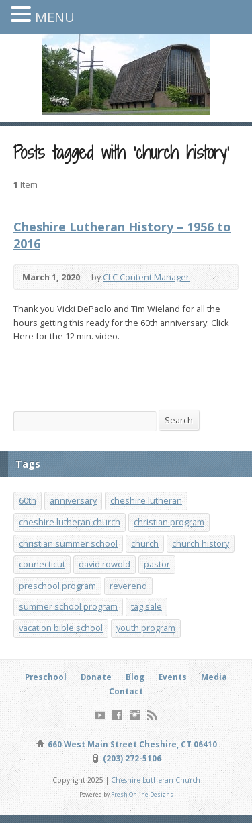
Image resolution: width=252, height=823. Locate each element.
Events (173, 677)
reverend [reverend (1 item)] (128, 586)
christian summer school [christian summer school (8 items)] (68, 543)
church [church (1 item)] (145, 543)
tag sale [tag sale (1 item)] (146, 606)
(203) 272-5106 (131, 758)
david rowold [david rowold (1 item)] (104, 564)
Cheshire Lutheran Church (155, 780)
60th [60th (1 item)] (27, 500)
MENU (55, 17)
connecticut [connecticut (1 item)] (42, 564)
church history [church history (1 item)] (200, 543)
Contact (126, 691)
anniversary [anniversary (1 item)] (73, 500)
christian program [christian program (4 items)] (169, 522)
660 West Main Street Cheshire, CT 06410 (131, 744)
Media (214, 677)
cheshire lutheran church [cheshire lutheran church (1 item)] (69, 522)
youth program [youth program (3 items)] (145, 628)
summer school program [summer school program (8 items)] (68, 606)
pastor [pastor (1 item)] (157, 564)
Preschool (46, 677)
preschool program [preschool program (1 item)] (57, 586)
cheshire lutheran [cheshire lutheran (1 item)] (146, 500)
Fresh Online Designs (142, 794)
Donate (96, 677)
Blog (135, 677)
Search (179, 420)
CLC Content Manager (146, 277)
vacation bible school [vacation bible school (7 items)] (61, 628)
